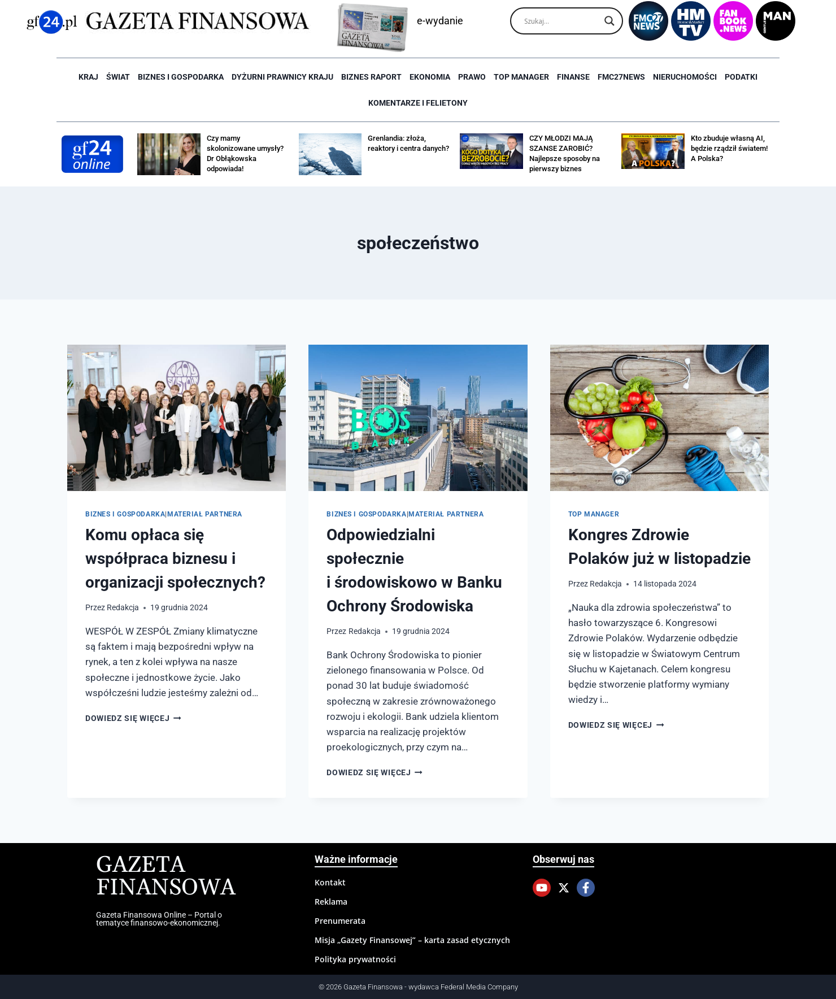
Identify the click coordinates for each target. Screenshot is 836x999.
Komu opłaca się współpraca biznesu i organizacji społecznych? (175, 558)
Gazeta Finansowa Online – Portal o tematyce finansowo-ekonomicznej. (159, 918)
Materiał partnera (204, 514)
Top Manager (521, 76)
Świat (118, 76)
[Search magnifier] (609, 21)
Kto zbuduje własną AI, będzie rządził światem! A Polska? (729, 148)
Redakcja (123, 607)
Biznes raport (371, 76)
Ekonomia (430, 76)
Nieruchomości (685, 76)
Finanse (573, 76)
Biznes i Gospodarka (181, 76)
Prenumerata (340, 920)
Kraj (88, 76)
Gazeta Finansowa (166, 876)
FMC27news (621, 76)
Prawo (472, 76)
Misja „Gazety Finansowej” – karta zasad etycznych (412, 940)
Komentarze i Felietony (418, 102)
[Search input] (561, 21)
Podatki (741, 76)
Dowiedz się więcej (133, 718)
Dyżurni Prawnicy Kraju (282, 76)
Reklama (331, 901)
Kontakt (330, 882)
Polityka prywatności (355, 959)
